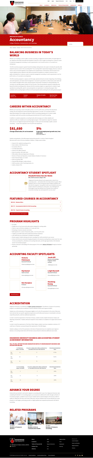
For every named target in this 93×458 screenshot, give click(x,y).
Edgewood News (62, 439)
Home (11, 47)
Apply (48, 442)
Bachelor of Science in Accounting (52, 428)
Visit (48, 446)
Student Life (73, 5)
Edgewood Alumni (75, 446)
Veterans (73, 448)
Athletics (80, 5)
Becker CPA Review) (47, 245)
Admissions (53, 5)
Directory (61, 446)
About (41, 5)
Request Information (51, 444)
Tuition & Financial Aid (63, 5)
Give (48, 449)
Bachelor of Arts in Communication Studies (34, 428)
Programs (18, 47)
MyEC (48, 439)
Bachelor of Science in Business (16, 428)
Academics (46, 5)
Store (60, 442)
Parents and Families (76, 443)
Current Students (75, 441)
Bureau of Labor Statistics (40, 134)
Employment (61, 444)
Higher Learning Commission (34, 307)
